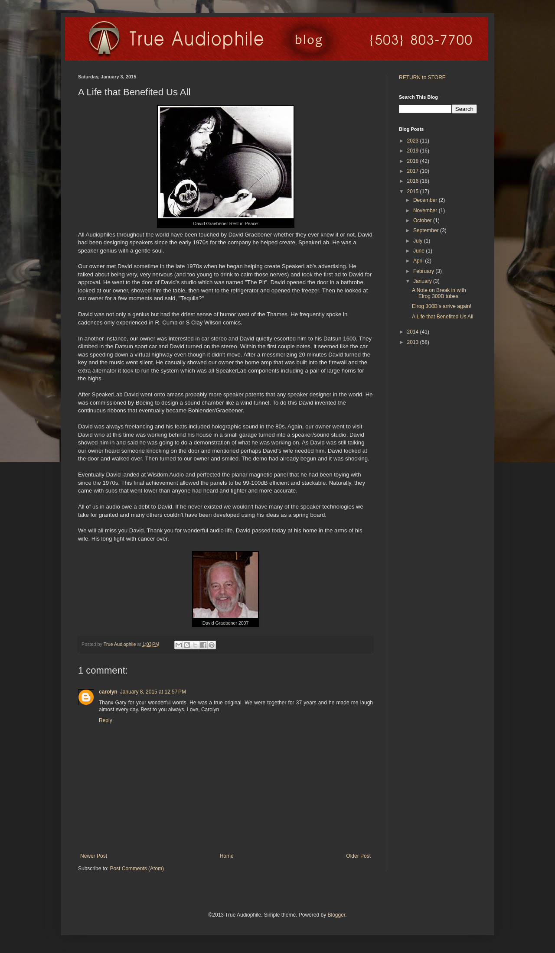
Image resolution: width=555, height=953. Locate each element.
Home (227, 856)
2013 (413, 342)
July (418, 241)
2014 (413, 332)
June (419, 251)
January (423, 281)
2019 (413, 151)
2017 (413, 171)
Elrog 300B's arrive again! (441, 306)
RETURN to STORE (422, 78)
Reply (105, 720)
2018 (413, 161)
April (419, 261)
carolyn (108, 692)
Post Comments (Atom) (137, 868)
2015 (413, 191)
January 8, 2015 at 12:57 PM (153, 692)
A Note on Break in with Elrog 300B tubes (439, 293)
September (426, 230)
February (424, 271)
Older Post (358, 856)
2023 (413, 141)
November (426, 210)
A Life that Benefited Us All (442, 317)
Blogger (336, 915)
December (426, 200)
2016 (413, 181)
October (423, 220)
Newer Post (93, 856)
